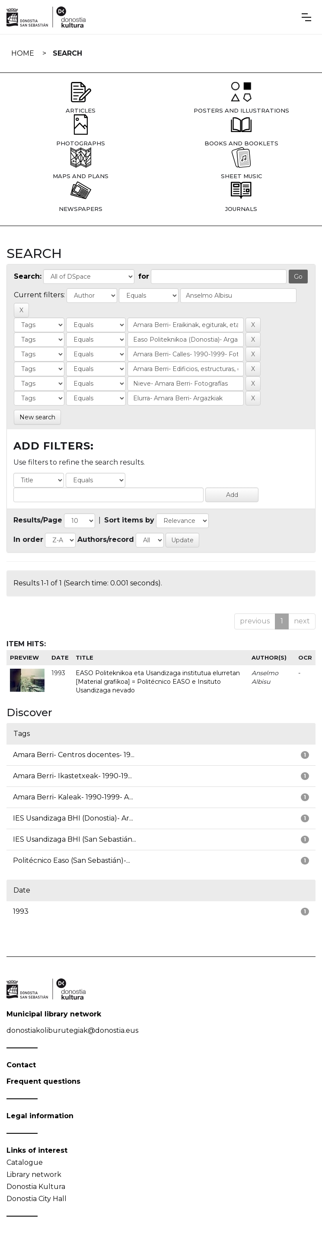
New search (37, 417)
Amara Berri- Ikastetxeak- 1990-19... (72, 776)
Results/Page (37, 520)
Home (22, 53)
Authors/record (105, 539)
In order (28, 539)
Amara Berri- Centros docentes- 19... (73, 755)
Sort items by (129, 520)
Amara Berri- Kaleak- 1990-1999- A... (73, 797)
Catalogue (24, 1162)
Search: (27, 276)
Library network (33, 1174)
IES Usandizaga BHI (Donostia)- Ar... (73, 818)
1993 (21, 911)
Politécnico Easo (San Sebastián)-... (71, 860)
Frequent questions (43, 1081)
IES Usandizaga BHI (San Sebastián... (74, 839)
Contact (21, 1065)
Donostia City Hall (36, 1199)
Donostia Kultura (35, 1187)
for (143, 276)
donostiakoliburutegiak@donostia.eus (72, 1030)
